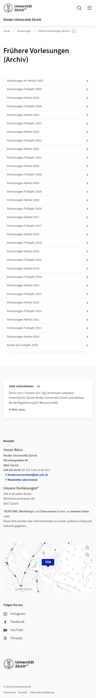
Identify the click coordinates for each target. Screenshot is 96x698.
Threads (13, 638)
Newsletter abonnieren (23, 480)
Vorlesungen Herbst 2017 (48, 217)
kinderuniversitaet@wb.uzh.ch (28, 475)
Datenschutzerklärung (42, 692)
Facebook (14, 621)
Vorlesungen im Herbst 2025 (48, 80)
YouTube (13, 630)
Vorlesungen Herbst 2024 (48, 98)
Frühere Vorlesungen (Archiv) (56, 31)
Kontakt (22, 692)
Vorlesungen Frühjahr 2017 (48, 225)
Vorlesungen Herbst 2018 (48, 200)
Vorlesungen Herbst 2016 (48, 234)
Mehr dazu (18, 410)
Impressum (9, 692)
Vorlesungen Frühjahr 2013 (48, 294)
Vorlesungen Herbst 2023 (48, 115)
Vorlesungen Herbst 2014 (48, 268)
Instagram (14, 613)
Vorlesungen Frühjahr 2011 (48, 328)
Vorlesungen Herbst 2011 (48, 319)
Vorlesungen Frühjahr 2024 (48, 106)
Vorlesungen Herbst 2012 (48, 302)
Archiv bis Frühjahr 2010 (48, 345)
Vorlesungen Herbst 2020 (48, 166)
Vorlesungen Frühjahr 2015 (48, 259)
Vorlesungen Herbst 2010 (48, 336)
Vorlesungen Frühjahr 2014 (48, 277)
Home (6, 31)
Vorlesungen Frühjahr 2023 (48, 123)
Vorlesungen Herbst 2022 (48, 132)
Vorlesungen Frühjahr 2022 (48, 140)
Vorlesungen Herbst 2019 (48, 183)
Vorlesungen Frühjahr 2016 (48, 242)
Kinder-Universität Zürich (22, 19)
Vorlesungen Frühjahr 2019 (48, 191)
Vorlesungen (24, 31)
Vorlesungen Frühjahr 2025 (48, 89)
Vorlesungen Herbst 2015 (48, 251)
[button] (87, 547)
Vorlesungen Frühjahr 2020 (48, 174)
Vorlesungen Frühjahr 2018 (48, 208)
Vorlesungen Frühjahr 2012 (48, 311)
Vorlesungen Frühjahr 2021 (48, 157)
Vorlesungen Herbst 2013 (48, 285)
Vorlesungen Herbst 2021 (48, 149)
